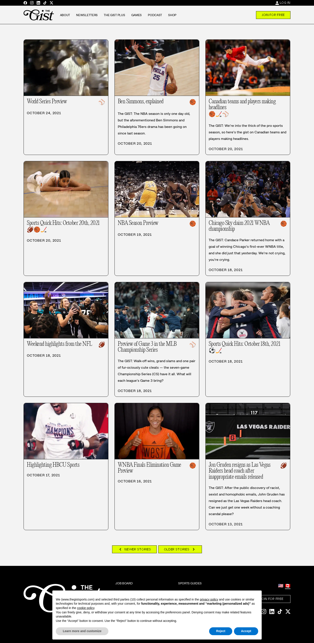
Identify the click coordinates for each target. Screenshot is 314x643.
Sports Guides (190, 583)
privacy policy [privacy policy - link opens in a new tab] (209, 599)
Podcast (155, 15)
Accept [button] (246, 631)
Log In (285, 2)
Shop (172, 15)
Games (136, 15)
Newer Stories (134, 549)
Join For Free (273, 15)
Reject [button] (220, 631)
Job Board (124, 583)
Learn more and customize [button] (82, 631)
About (65, 15)
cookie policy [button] (85, 608)
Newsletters (87, 15)
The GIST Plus (114, 15)
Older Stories (180, 549)
